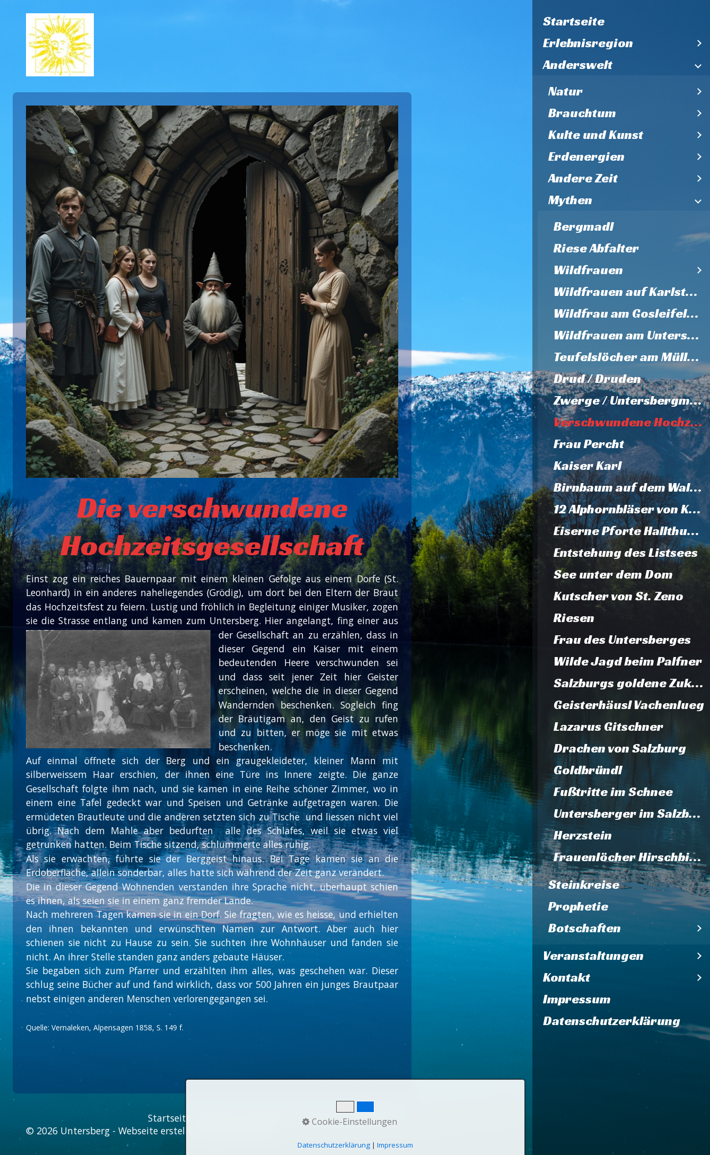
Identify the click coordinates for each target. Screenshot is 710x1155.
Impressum (577, 999)
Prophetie (578, 906)
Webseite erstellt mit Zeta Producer (196, 1130)
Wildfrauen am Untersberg (632, 335)
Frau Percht (589, 444)
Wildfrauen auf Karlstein (629, 292)
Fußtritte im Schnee (613, 792)
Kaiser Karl (587, 466)
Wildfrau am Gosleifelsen (631, 313)
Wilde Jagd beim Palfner (628, 661)
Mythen (570, 200)
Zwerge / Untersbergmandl (632, 400)
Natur (565, 91)
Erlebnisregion (588, 43)
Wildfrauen (588, 270)
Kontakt (566, 977)
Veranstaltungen (593, 956)
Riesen (574, 618)
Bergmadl (583, 226)
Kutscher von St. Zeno (618, 596)
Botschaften (584, 928)
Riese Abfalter (596, 248)
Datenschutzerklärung (611, 1021)
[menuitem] (621, 21)
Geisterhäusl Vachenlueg (629, 705)
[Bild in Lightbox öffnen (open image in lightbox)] (212, 292)
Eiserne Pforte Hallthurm (629, 531)
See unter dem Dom (613, 574)
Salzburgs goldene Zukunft (632, 683)
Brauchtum (582, 113)
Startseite (573, 21)
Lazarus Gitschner (608, 726)
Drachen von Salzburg (620, 748)
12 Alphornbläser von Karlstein (632, 509)
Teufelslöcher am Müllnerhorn (632, 357)
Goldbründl (588, 770)
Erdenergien (586, 156)
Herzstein (583, 835)
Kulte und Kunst (595, 135)
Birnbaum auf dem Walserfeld (632, 487)
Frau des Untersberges (622, 640)
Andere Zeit (583, 178)
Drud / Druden (597, 379)
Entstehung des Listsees (626, 553)
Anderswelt (577, 65)
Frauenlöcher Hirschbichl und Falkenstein (632, 857)
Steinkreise (583, 884)
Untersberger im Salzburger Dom (632, 813)
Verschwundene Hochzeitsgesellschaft (632, 422)
